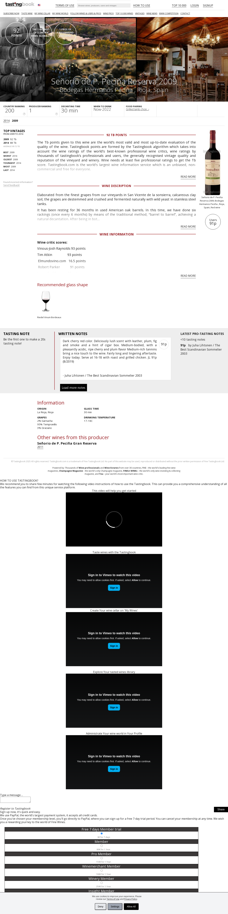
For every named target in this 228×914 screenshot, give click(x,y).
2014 (6, 121)
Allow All (131, 906)
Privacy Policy (130, 899)
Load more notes (73, 388)
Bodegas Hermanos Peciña (97, 90)
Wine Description (116, 186)
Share (221, 810)
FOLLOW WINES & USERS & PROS (85, 13)
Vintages (139, 13)
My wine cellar (42, 13)
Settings (115, 906)
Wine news (151, 13)
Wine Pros (108, 13)
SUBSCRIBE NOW (11, 13)
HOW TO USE (141, 5)
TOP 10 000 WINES (124, 13)
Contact (185, 13)
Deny (100, 906)
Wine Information (117, 234)
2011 (40, 447)
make (33, 339)
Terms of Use (113, 899)
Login (194, 5)
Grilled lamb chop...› (137, 109)
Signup (208, 5)
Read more (188, 177)
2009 (15, 121)
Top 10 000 (179, 5)
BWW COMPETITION (168, 13)
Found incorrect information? (18, 184)
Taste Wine (26, 13)
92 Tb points (116, 135)
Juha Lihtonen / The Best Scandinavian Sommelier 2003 (201, 349)
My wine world (60, 13)
